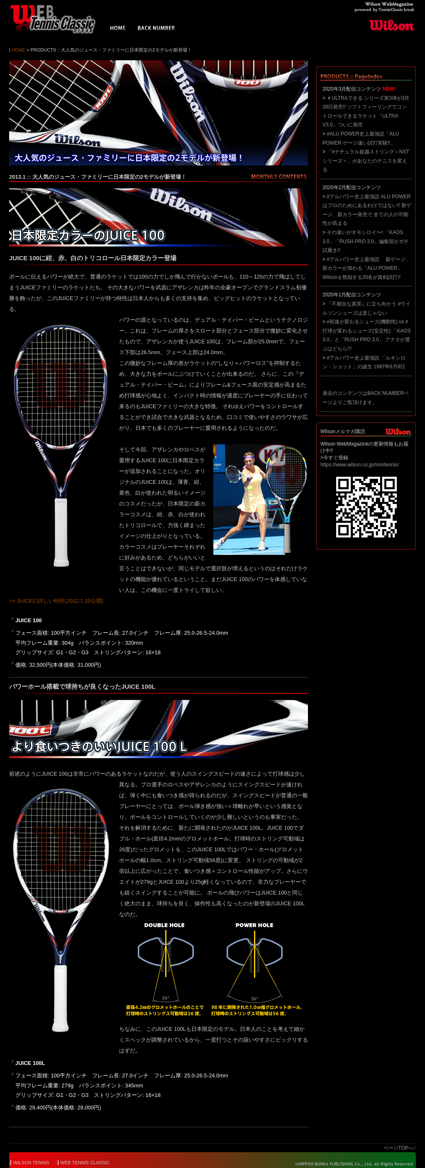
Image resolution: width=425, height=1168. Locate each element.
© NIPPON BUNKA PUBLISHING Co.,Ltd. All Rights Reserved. (348, 1164)
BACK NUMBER (156, 29)
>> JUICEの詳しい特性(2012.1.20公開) (56, 601)
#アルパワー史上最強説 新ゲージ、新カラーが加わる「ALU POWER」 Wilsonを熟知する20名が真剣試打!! (366, 268)
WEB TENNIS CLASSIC (85, 1162)
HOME (118, 29)
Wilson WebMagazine (57, 19)
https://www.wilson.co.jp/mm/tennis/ (359, 465)
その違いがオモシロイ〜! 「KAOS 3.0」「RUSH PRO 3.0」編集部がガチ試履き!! (365, 241)
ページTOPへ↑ (399, 1148)
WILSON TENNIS (31, 1162)
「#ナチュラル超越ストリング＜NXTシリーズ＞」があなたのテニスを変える (365, 160)
